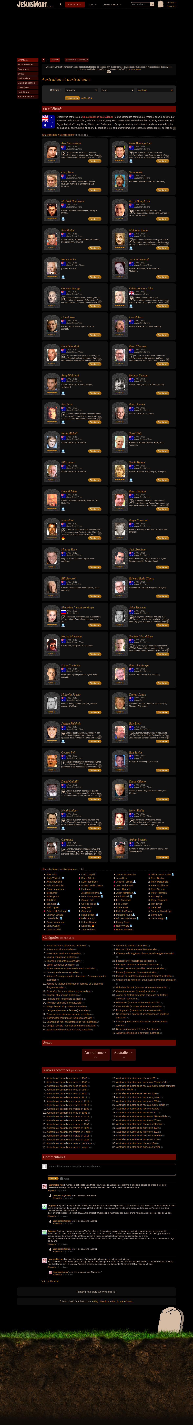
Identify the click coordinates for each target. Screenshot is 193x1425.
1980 (75, 408)
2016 (143, 408)
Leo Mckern (136, 317)
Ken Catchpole (123, 900)
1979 (69, 814)
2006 (143, 176)
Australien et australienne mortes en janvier (138, 1097)
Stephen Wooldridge (141, 636)
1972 (69, 379)
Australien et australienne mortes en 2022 (137, 1131)
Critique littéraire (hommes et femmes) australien (71, 1025)
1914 (69, 350)
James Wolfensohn (126, 874)
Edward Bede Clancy (141, 578)
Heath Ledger (69, 810)
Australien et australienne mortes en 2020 (137, 1139)
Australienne (72, 265)
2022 (143, 292)
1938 (69, 495)
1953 (69, 176)
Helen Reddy (136, 810)
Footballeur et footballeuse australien (135, 960)
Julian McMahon (124, 893)
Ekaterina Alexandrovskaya (77, 607)
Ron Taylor (135, 752)
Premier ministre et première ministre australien (140, 968)
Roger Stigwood (138, 520)
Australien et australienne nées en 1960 (67, 1082)
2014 (143, 553)
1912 (69, 263)
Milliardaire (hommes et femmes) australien (138, 1002)
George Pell (68, 752)
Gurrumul (67, 839)
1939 (69, 553)
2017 (143, 234)
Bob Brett (135, 723)
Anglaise (138, 294)
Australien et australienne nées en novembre (139, 1135)
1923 (136, 582)
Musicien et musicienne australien (64, 953)
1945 (136, 843)
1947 (136, 466)
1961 (136, 495)
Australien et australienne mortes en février (138, 1147)
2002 (143, 321)
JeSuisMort (32, 4)
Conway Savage (70, 288)
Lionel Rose (68, 317)
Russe (69, 613)
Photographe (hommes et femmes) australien (139, 1010)
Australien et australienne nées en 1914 (67, 1097)
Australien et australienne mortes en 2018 (137, 1128)
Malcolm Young (138, 230)
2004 (143, 379)
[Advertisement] (96, 33)
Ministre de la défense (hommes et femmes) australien (144, 976)
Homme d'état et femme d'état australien (136, 949)
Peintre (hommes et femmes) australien (136, 972)
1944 (69, 524)
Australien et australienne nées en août (66, 1089)
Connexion (171, 6)
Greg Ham (67, 172)
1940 (69, 466)
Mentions (104, 1301)
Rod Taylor (67, 230)
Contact (129, 1301)
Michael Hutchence (72, 201)
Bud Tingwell (53, 907)
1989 (69, 147)
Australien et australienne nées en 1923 (67, 1086)
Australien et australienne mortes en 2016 (68, 1135)
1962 (136, 176)
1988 (69, 727)
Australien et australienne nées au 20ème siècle (140, 1105)
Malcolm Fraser (71, 694)
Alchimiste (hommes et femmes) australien (138, 1033)
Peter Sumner (137, 404)
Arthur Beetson (138, 839)
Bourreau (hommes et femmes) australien (137, 1029)
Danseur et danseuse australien (63, 972)
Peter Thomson (138, 346)
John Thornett (137, 607)
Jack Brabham (137, 549)
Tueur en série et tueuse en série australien (69, 1014)
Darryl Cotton (137, 694)
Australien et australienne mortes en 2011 (137, 1112)
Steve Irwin (135, 172)
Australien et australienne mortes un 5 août (68, 1132)
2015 (75, 234)
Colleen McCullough (57, 911)
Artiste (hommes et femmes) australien (66, 945)
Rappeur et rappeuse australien (63, 995)
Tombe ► (94, 161)
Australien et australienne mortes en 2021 (68, 1101)
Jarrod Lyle (122, 878)
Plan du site (117, 1301)
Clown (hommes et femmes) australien (136, 991)
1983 (136, 437)
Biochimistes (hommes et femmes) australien (69, 1018)
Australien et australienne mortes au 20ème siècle (141, 1082)
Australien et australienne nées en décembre (69, 1143)
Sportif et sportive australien (61, 964)
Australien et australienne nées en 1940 (67, 1093)
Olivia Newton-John (141, 288)
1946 (69, 408)
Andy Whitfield (70, 375)
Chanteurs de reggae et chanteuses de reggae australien (145, 953)
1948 (136, 292)
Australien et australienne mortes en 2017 (68, 1116)
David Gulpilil (70, 781)
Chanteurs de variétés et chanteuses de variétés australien (146, 979)
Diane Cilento (137, 781)
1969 (136, 147)
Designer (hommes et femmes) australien (68, 1010)
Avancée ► (87, 98)
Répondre (52, 1190)
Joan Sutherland (139, 259)
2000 (69, 611)
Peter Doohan (137, 491)
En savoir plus (135, 69)
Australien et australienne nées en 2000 (136, 1093)
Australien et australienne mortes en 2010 (137, 1120)
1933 (136, 785)
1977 (136, 640)
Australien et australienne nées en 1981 (67, 1112)
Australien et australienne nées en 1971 (136, 1078)
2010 (143, 263)
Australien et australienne (76, 60)
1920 (136, 321)
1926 (136, 263)
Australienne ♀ (95, 1054)
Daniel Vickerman (55, 922)
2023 (143, 205)
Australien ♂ (123, 1054)
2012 (75, 176)
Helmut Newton (138, 375)
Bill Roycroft (68, 578)
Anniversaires (111, 4)
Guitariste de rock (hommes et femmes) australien (141, 987)
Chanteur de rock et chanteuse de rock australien (72, 1022)
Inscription (171, 2)
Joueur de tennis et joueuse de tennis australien (71, 968)
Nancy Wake (68, 259)
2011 (75, 147)
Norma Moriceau (71, 636)
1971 (69, 843)
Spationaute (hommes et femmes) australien (69, 1029)
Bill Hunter (68, 462)
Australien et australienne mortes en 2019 (68, 1105)
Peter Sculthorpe (139, 665)
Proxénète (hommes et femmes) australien (68, 991)
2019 (75, 524)
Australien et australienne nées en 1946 (67, 1078)
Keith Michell (69, 433)
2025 (143, 147)
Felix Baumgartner (140, 143)
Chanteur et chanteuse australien (63, 961)
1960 (69, 205)
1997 (75, 205)
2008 (75, 814)
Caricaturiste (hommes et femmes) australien (139, 1006)
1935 (136, 611)
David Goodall (70, 346)
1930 (69, 234)
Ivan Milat (67, 520)
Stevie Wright (137, 462)
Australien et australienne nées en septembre (139, 1124)
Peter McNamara (159, 881)
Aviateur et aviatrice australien (131, 945)
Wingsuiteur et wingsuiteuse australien (66, 1006)
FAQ (95, 1301)
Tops (90, 4)
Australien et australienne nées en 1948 (136, 1143)
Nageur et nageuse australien (62, 957)
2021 (143, 727)
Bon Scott (67, 404)
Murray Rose (69, 549)
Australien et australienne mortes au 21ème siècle (141, 1116)
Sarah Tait (135, 433)
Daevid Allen (69, 491)
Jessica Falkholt (71, 723)
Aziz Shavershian (71, 143)
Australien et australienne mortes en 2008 (68, 1124)
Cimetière (73, 4)
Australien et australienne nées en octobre (137, 1108)
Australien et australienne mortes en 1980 (68, 1109)
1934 (136, 205)
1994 (69, 669)
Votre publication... (51, 1281)
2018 (75, 292)
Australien (71, 149)
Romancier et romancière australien (65, 998)
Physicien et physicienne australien (64, 1002)
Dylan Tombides (71, 665)
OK (108, 72)
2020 (75, 611)
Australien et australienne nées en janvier (68, 1147)
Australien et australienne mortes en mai (67, 1120)
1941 (69, 756)
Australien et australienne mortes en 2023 (68, 1128)
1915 (69, 582)
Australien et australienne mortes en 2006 (137, 1101)
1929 (136, 350)
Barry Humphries (139, 201)
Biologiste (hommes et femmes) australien (137, 964)
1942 (136, 408)
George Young (88, 904)
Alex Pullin (52, 874)
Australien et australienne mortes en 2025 (68, 1139)
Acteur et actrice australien (60, 949)
